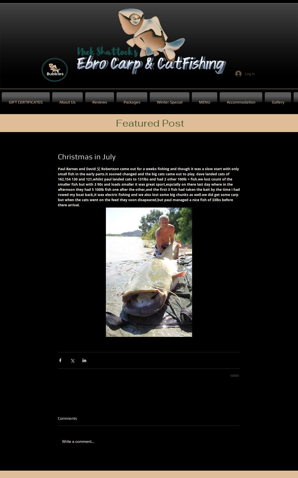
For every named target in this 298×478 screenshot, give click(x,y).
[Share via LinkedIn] (84, 360)
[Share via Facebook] (60, 360)
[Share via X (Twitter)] (72, 360)
